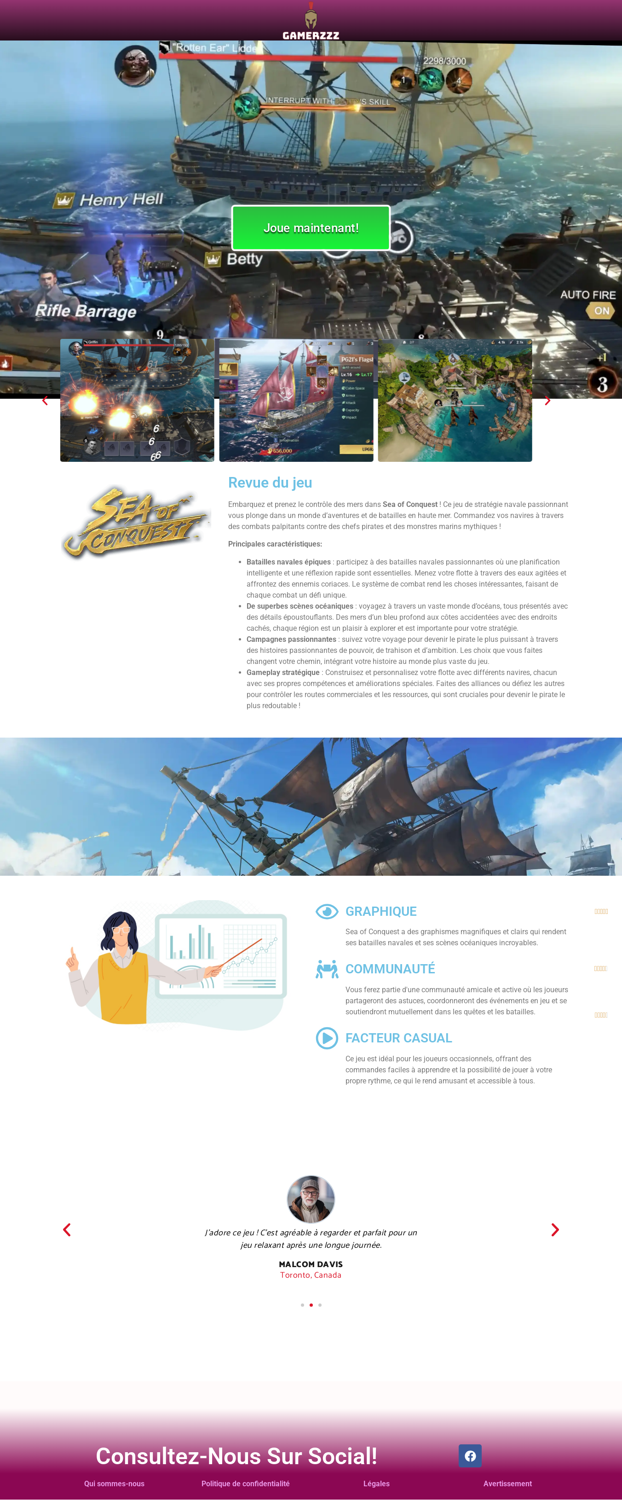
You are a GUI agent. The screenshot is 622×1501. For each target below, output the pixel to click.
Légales (376, 1483)
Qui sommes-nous (114, 1483)
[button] (45, 400)
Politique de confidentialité (246, 1483)
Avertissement (508, 1483)
